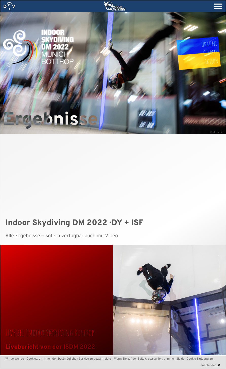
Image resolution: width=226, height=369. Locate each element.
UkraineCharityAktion (210, 52)
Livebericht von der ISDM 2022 (50, 347)
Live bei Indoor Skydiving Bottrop (49, 332)
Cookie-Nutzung (197, 359)
